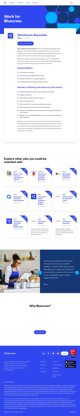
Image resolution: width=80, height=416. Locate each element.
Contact (55, 361)
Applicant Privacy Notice (57, 375)
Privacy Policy (56, 368)
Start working (40, 332)
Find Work (20, 2)
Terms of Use (56, 371)
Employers (12, 2)
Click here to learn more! (48, 55)
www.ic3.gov (23, 408)
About (27, 2)
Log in (71, 2)
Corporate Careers (57, 364)
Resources (35, 2)
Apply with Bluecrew (25, 43)
